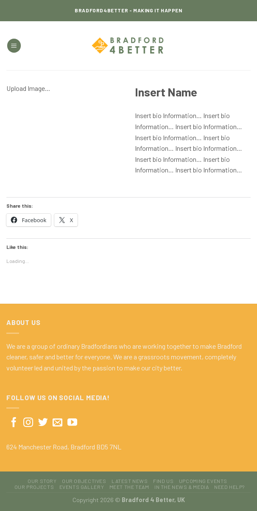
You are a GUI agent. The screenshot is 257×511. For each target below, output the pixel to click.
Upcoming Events (203, 481)
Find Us (163, 481)
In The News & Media (181, 487)
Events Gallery (81, 487)
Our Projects (34, 487)
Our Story (42, 481)
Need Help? (229, 487)
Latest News (130, 481)
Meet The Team (129, 487)
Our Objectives (84, 481)
